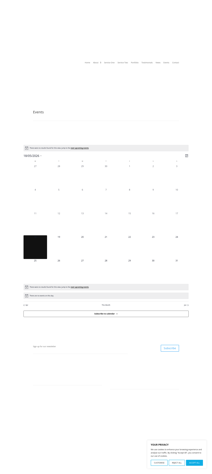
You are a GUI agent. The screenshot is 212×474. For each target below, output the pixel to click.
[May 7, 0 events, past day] (106, 200)
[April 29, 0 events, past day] (82, 176)
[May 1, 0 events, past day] (129, 176)
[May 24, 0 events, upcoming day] (176, 247)
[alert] (106, 148)
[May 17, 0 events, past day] (176, 223)
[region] (177, 454)
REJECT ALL (177, 462)
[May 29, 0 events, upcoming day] (129, 271)
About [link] (50, 30)
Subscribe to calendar (104, 313)
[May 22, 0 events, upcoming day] (129, 247)
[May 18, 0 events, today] (35, 247)
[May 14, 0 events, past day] (106, 223)
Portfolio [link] (109, 30)
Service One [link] (70, 30)
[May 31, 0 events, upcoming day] (176, 271)
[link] (50, 18)
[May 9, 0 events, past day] (153, 200)
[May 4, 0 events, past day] (35, 200)
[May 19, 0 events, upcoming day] (59, 247)
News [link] (145, 30)
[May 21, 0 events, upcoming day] (106, 247)
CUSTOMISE (159, 462)
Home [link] (35, 30)
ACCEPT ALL (194, 462)
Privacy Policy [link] (119, 459)
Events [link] (160, 30)
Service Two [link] (90, 30)
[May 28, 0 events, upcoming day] (106, 271)
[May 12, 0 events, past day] (59, 223)
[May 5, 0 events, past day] (59, 200)
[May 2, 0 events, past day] (153, 176)
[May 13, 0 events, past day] (82, 223)
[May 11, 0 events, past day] (35, 223)
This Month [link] (106, 305)
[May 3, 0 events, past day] (176, 176)
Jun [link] (186, 305)
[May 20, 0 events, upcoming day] (82, 247)
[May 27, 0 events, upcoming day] (82, 271)
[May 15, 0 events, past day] (129, 223)
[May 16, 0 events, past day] (153, 223)
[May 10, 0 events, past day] (176, 200)
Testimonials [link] (127, 30)
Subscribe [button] (170, 348)
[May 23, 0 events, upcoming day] (153, 247)
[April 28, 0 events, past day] (59, 176)
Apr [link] (26, 305)
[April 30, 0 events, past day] (106, 176)
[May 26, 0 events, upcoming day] (59, 271)
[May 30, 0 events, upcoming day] (153, 271)
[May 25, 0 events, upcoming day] (35, 271)
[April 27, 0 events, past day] (35, 176)
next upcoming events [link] (80, 148)
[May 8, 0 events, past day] (129, 200)
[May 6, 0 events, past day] (82, 200)
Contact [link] (175, 30)
